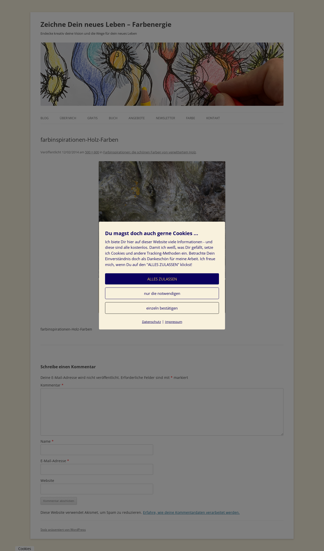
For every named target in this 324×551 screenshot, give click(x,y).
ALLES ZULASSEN (162, 278)
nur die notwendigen (162, 293)
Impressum (173, 321)
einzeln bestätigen (162, 308)
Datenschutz (151, 321)
